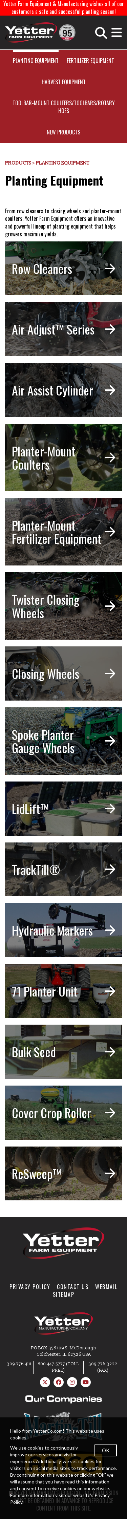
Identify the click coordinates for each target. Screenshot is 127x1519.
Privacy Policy (29, 1287)
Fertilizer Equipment (90, 61)
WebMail (106, 1287)
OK (105, 1450)
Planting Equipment (36, 61)
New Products (63, 132)
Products (18, 163)
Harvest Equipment (64, 82)
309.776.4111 (19, 1364)
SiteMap (64, 1294)
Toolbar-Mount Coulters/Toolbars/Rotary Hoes (64, 107)
